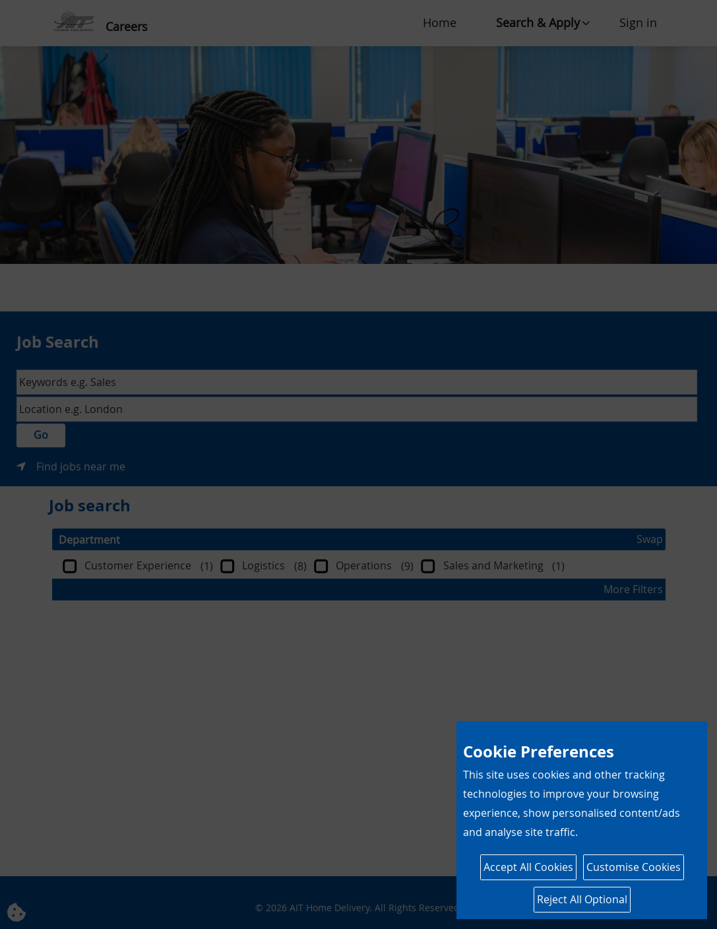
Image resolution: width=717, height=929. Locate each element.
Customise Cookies (633, 867)
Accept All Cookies (528, 867)
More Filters (633, 589)
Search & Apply (538, 22)
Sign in (638, 22)
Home (439, 22)
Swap (650, 539)
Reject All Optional (582, 899)
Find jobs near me (80, 466)
